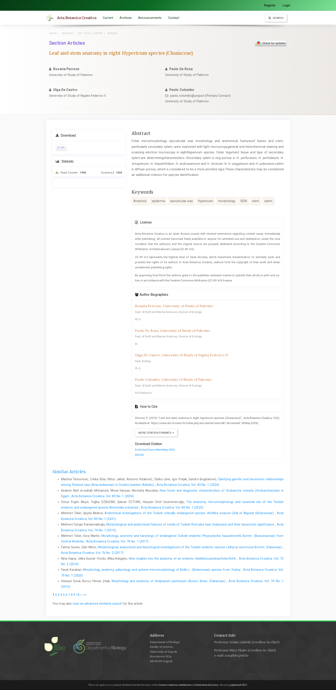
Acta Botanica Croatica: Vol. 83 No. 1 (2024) (188, 484)
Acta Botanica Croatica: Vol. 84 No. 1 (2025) (172, 507)
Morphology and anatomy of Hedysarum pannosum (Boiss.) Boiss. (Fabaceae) (169, 581)
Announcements (150, 18)
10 (78, 594)
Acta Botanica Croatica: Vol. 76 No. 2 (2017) (92, 552)
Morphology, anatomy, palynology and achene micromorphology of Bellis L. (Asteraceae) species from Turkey (162, 569)
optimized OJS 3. (239, 685)
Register (270, 5)
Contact (174, 18)
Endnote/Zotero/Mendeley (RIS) (155, 449)
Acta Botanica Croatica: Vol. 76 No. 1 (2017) (117, 541)
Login (286, 5)
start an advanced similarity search (97, 603)
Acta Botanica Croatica (76, 18)
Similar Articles (69, 471)
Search (276, 18)
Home (53, 33)
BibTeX (139, 454)
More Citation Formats (156, 432)
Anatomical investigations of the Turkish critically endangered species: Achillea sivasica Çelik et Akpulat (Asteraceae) (190, 513)
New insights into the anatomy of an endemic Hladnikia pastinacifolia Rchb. (183, 558)
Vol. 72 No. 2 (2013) (90, 33)
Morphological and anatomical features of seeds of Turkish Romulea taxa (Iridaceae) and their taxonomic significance (190, 524)
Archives (126, 18)
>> (85, 594)
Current (108, 18)
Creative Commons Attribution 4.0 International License (188, 685)
